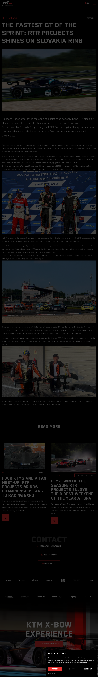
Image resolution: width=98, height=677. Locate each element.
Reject (71, 669)
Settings (88, 669)
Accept (55, 669)
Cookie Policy (51, 673)
